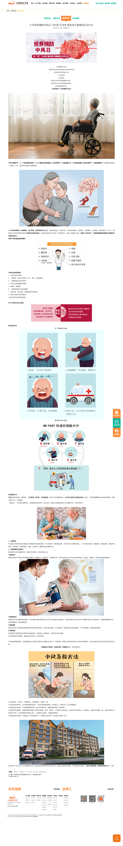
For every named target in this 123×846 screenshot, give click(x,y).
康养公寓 (51, 3)
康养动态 (56, 45)
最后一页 (16, 803)
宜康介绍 (27, 824)
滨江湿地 (33, 824)
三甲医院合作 (49, 828)
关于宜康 (38, 3)
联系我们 (27, 829)
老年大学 (55, 824)
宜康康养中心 (22, 799)
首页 (32, 3)
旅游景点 (33, 829)
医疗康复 (65, 3)
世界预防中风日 (43, 799)
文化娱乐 (72, 3)
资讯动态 (86, 3)
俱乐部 (55, 827)
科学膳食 (44, 834)
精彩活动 (55, 831)
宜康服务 (58, 3)
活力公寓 (38, 824)
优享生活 (44, 827)
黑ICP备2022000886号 (57, 842)
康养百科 (21, 38)
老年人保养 (29, 799)
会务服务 (79, 3)
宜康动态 (47, 45)
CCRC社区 (44, 824)
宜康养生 (16, 799)
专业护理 (49, 831)
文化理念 (27, 827)
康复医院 (49, 824)
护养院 (38, 827)
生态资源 (45, 3)
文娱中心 (55, 829)
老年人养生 (35, 799)
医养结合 (44, 829)
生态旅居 (44, 836)
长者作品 (55, 834)
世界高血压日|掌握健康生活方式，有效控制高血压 (27, 801)
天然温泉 (33, 827)
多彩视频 (75, 45)
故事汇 (55, 836)
